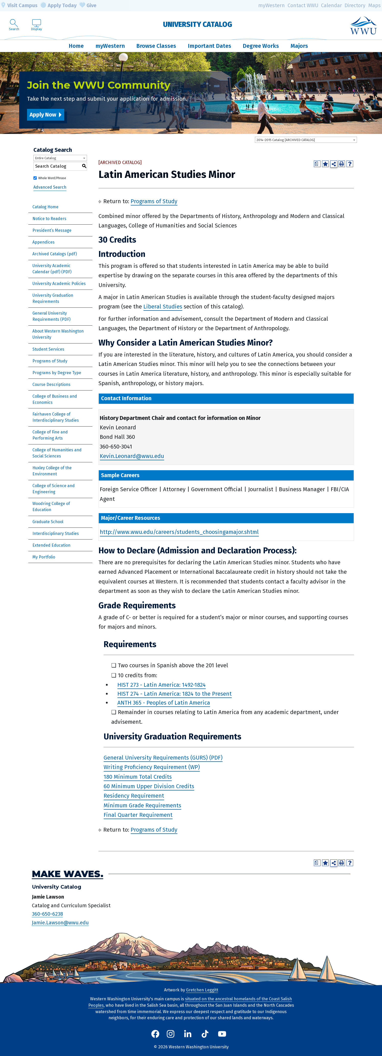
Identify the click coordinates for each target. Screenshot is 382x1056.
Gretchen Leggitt (202, 990)
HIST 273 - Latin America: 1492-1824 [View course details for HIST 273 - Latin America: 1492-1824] (161, 684)
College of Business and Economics (54, 399)
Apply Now (43, 114)
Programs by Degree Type (56, 372)
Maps (374, 5)
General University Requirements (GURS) (156, 757)
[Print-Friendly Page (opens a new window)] (341, 163)
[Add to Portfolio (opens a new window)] (325, 163)
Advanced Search (49, 187)
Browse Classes (156, 45)
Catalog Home (45, 206)
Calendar (331, 5)
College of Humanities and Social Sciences (57, 452)
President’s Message (51, 230)
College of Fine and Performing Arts (50, 435)
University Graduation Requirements (52, 298)
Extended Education (51, 545)
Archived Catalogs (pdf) (54, 253)
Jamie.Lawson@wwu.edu (60, 923)
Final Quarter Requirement (138, 814)
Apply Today (58, 5)
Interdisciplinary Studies (55, 533)
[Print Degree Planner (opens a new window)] (317, 163)
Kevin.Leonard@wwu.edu (132, 456)
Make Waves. (67, 873)
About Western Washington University (58, 334)
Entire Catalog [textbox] (45, 158)
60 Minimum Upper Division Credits (149, 786)
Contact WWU (303, 5)
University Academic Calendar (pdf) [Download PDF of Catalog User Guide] (51, 268)
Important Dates (209, 45)
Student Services (48, 349)
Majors (299, 45)
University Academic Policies (59, 283)
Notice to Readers (49, 218)
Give (87, 5)
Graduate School (47, 521)
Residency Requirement (134, 796)
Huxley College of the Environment (52, 470)
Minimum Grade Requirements (142, 805)
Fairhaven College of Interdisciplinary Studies (55, 417)
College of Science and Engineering (53, 488)
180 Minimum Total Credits (138, 776)
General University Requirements (49, 316)
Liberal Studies (162, 306)
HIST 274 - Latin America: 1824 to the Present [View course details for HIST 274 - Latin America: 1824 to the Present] (174, 693)
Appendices (43, 242)
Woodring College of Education (51, 506)
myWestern (271, 5)
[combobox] (306, 140)
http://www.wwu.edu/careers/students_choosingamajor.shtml (179, 532)
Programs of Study (49, 361)
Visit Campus (19, 5)
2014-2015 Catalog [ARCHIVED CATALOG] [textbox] (285, 140)
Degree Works (261, 45)
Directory (354, 5)
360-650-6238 (47, 914)
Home (76, 45)
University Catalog (197, 24)
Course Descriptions (51, 384)
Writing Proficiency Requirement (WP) (152, 767)
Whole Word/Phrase (52, 178)
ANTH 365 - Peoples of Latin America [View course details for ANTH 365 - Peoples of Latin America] (163, 702)
